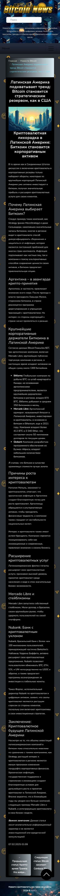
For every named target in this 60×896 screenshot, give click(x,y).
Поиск (47, 19)
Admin (34, 890)
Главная (12, 60)
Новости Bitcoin (28, 60)
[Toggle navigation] (51, 48)
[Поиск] (24, 20)
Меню (6, 48)
